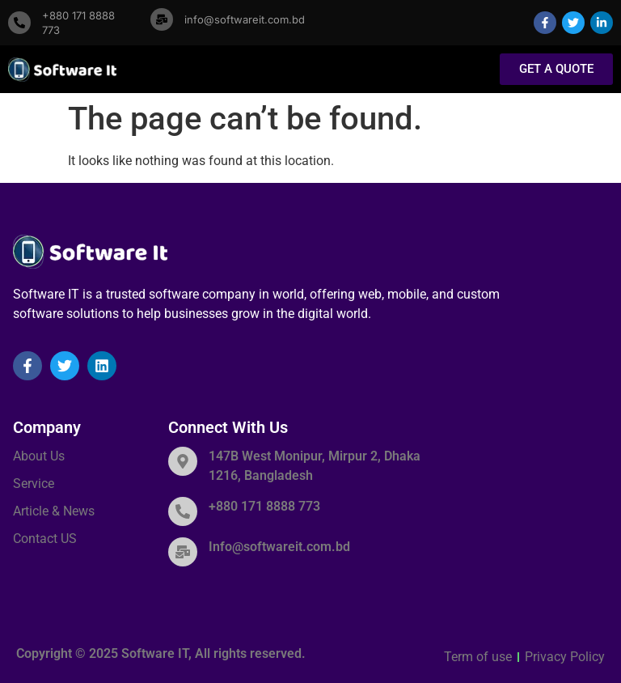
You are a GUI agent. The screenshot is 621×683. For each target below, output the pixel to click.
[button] (460, 70)
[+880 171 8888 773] (19, 22)
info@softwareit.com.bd (244, 19)
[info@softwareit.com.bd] (161, 19)
